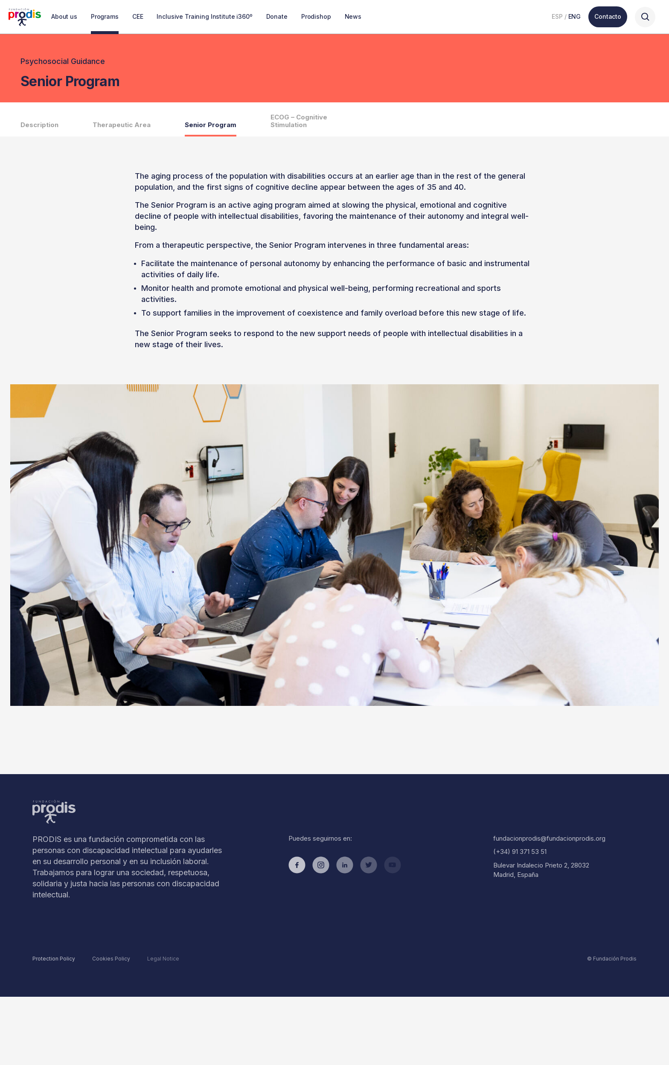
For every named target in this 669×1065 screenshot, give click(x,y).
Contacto (607, 16)
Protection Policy (53, 958)
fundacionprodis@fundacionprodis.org (549, 838)
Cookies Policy (111, 958)
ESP (557, 16)
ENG (574, 16)
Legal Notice (163, 958)
